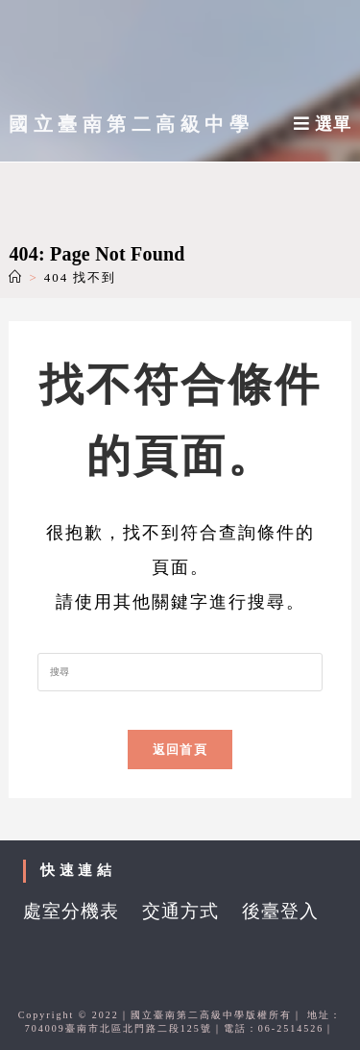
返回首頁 (180, 749)
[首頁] (16, 277)
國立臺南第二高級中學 (131, 124)
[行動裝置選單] (322, 124)
